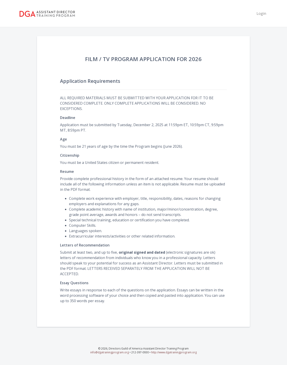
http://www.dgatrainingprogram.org (174, 352)
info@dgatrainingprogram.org (109, 352)
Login (261, 13)
